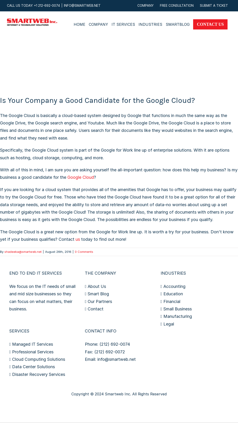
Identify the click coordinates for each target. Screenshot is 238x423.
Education (173, 293)
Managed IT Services (32, 344)
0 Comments (84, 252)
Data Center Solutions (33, 366)
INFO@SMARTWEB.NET (82, 5)
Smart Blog (98, 293)
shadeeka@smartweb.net (23, 252)
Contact (95, 308)
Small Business (177, 308)
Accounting (174, 286)
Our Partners (100, 301)
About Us (97, 286)
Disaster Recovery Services (38, 374)
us (78, 239)
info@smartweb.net (116, 359)
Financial (171, 301)
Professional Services (32, 351)
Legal (168, 324)
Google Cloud (80, 177)
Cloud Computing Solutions (38, 359)
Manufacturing (177, 316)
